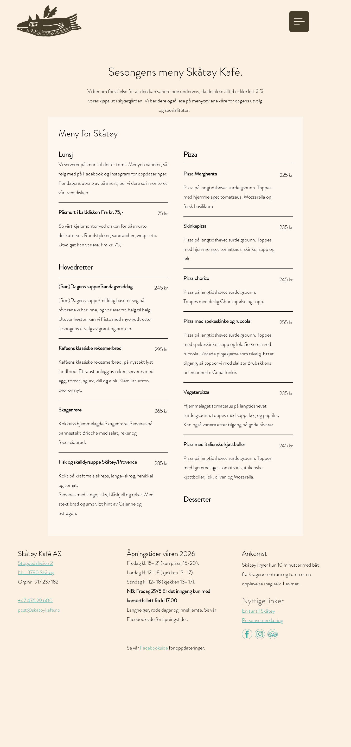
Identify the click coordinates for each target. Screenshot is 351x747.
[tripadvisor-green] (272, 634)
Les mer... (292, 583)
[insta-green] (260, 634)
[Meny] (299, 21)
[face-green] (247, 634)
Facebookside (154, 648)
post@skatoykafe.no (39, 610)
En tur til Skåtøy (258, 611)
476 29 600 (40, 600)
